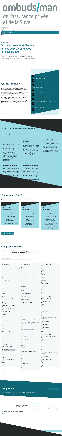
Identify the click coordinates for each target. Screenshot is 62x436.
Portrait (18, 30)
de (1, 434)
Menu (2, 34)
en (8, 434)
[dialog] (31, 427)
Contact (23, 30)
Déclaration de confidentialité (19, 412)
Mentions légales (7, 412)
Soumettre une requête (7, 32)
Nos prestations (5, 30)
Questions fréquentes (52, 389)
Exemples (13, 30)
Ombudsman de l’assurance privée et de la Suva (18, 410)
